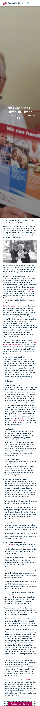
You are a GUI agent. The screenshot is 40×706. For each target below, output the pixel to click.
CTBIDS (28, 680)
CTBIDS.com (9, 545)
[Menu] (33, 3)
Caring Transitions (19, 420)
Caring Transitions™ (10, 306)
